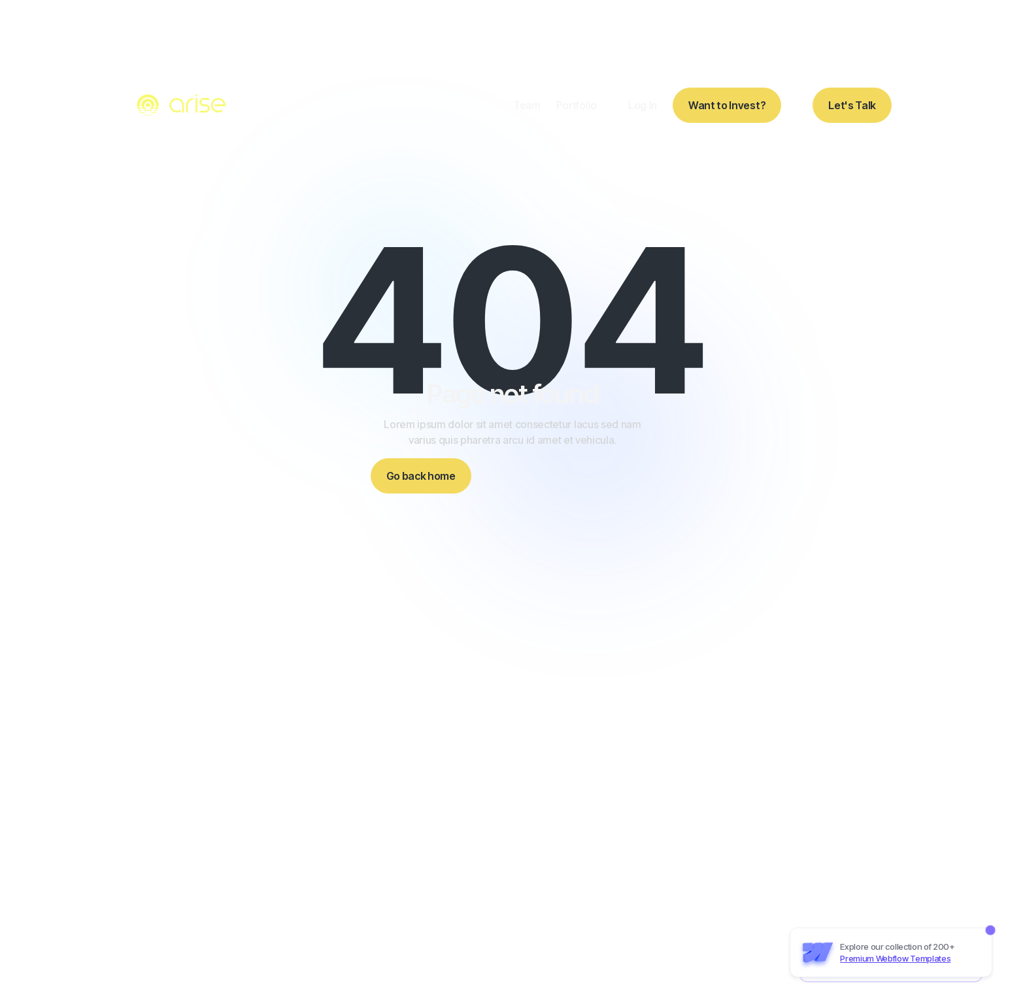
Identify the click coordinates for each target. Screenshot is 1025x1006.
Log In (642, 105)
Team (527, 105)
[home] (183, 105)
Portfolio (576, 105)
